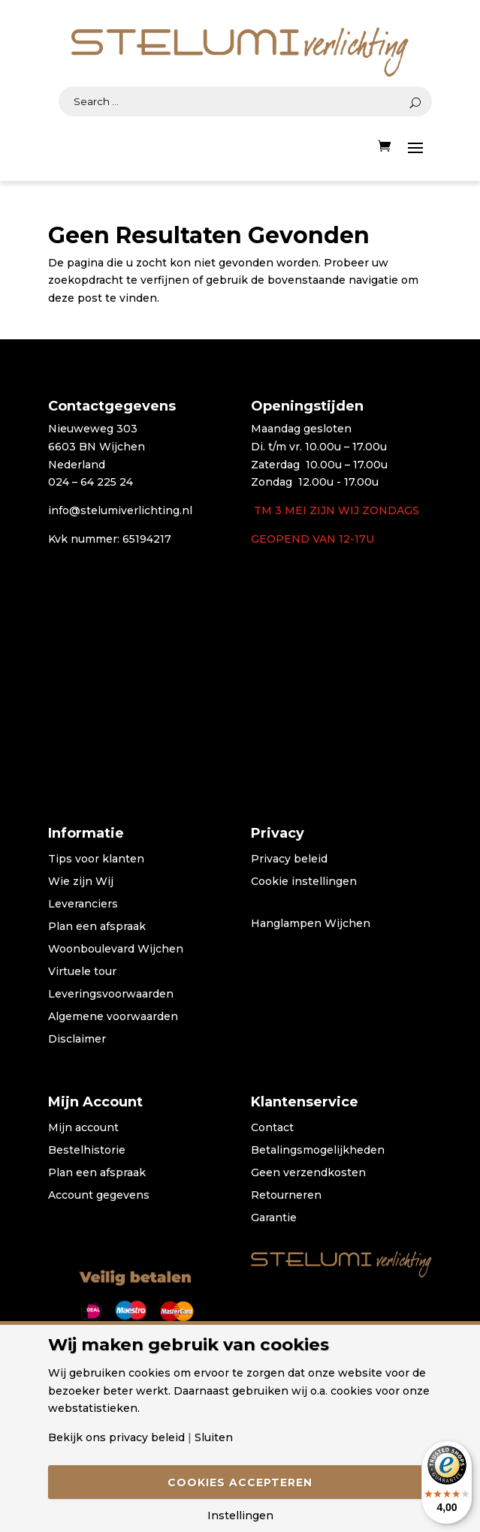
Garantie (274, 1218)
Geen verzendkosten (308, 1173)
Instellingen (240, 1515)
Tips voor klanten (96, 859)
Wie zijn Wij (80, 882)
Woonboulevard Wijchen (115, 950)
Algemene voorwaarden (113, 1017)
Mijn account (83, 1128)
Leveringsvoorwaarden (111, 995)
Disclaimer (77, 1040)
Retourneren (286, 1196)
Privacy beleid (289, 859)
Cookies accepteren (240, 1482)
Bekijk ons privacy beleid (116, 1437)
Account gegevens (98, 1196)
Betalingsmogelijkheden (318, 1151)
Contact (272, 1128)
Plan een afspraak (97, 927)
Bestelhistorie (86, 1151)
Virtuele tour (82, 972)
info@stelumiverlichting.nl (120, 510)
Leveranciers (83, 904)
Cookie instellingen (304, 882)
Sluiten (214, 1437)
